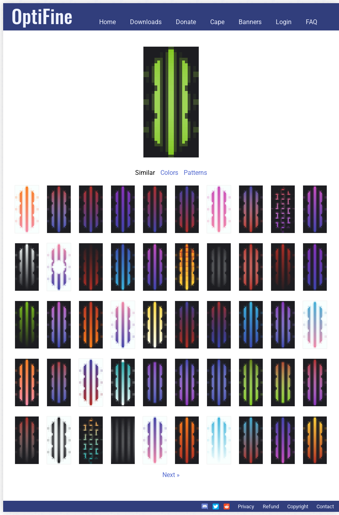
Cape (217, 22)
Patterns (195, 172)
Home (107, 22)
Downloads (146, 22)
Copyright (297, 506)
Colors (169, 172)
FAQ (311, 22)
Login (284, 22)
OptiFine (41, 16)
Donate (186, 22)
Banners (250, 22)
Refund (271, 506)
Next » (171, 475)
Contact (325, 506)
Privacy (246, 506)
